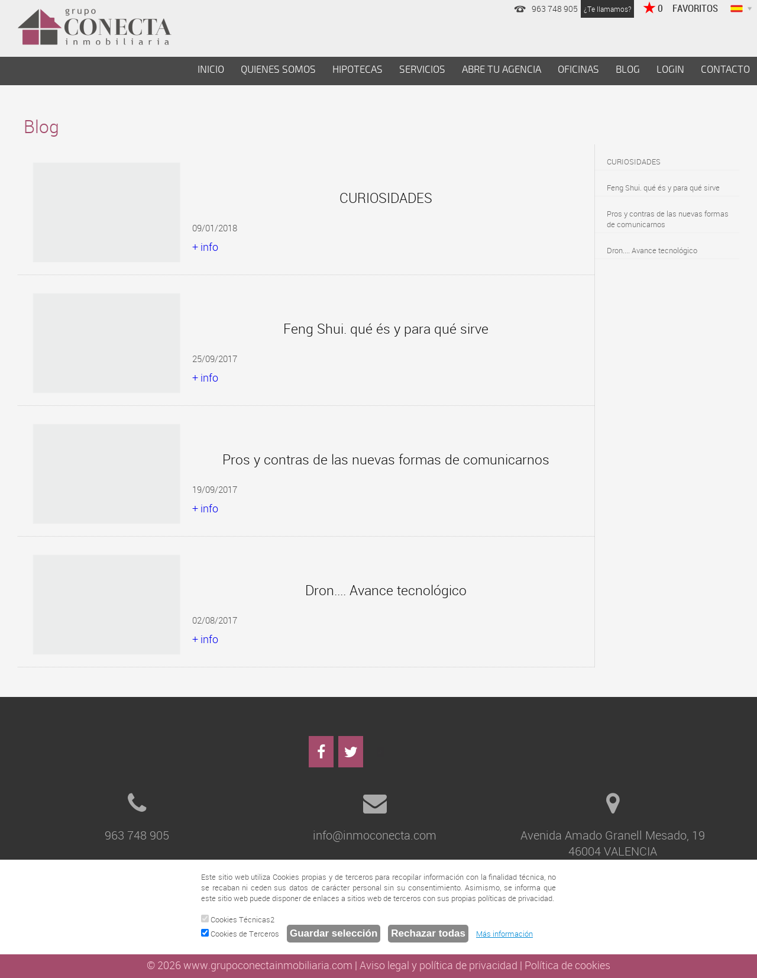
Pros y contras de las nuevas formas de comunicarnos (668, 219)
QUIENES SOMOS (278, 69)
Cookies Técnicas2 (237, 919)
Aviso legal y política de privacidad (438, 965)
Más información (504, 933)
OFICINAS (578, 69)
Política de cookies (567, 965)
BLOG (628, 69)
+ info (205, 247)
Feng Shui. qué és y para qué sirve (663, 187)
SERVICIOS (422, 69)
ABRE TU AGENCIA (501, 69)
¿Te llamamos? (607, 9)
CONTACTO (725, 69)
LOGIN (670, 69)
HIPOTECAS (357, 69)
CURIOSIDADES (634, 161)
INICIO (211, 69)
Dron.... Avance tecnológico (652, 250)
